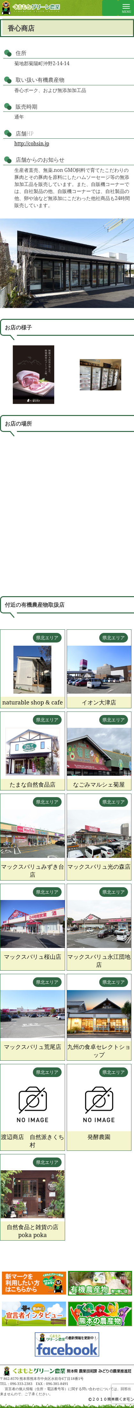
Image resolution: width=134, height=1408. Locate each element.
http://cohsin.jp (31, 143)
